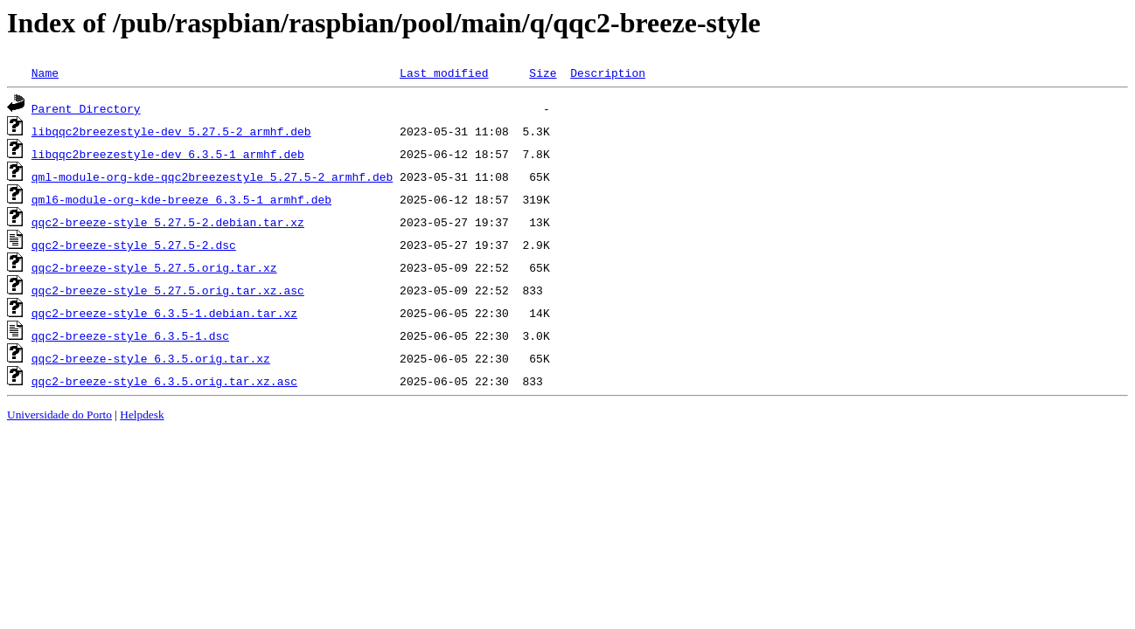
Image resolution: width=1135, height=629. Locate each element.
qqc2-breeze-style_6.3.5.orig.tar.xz (150, 358)
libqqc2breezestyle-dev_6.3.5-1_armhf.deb (167, 154)
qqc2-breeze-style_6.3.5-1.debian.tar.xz (164, 313)
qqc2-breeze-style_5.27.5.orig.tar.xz (154, 267)
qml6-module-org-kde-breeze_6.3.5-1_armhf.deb (181, 199)
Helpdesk (142, 414)
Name (45, 72)
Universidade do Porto (59, 414)
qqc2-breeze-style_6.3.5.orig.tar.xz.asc (164, 381)
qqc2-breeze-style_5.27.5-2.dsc (133, 244)
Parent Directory (86, 108)
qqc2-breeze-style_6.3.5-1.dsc (130, 335)
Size (542, 72)
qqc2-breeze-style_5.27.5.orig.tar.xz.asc (167, 290)
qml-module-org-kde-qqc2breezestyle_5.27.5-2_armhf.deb (212, 176)
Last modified (444, 72)
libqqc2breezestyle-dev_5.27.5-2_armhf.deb (171, 131)
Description (607, 72)
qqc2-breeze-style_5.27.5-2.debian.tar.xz (167, 222)
